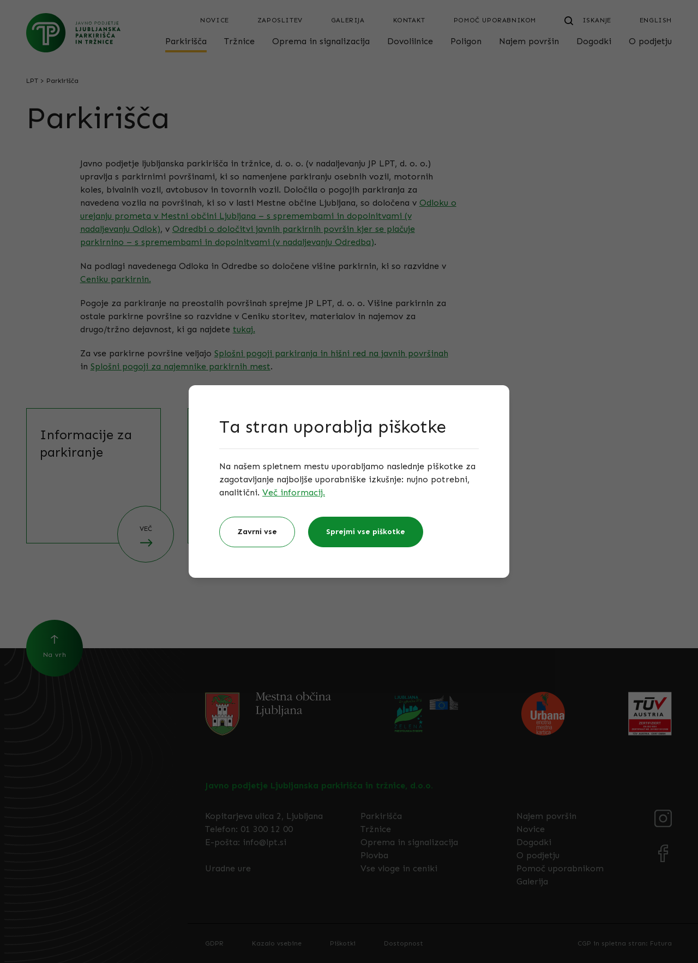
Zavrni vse (257, 531)
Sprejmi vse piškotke (365, 531)
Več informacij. (293, 492)
